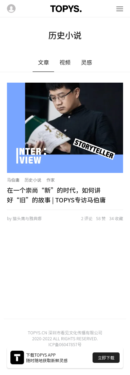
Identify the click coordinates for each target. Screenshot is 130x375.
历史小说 (33, 180)
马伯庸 (13, 180)
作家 (50, 180)
